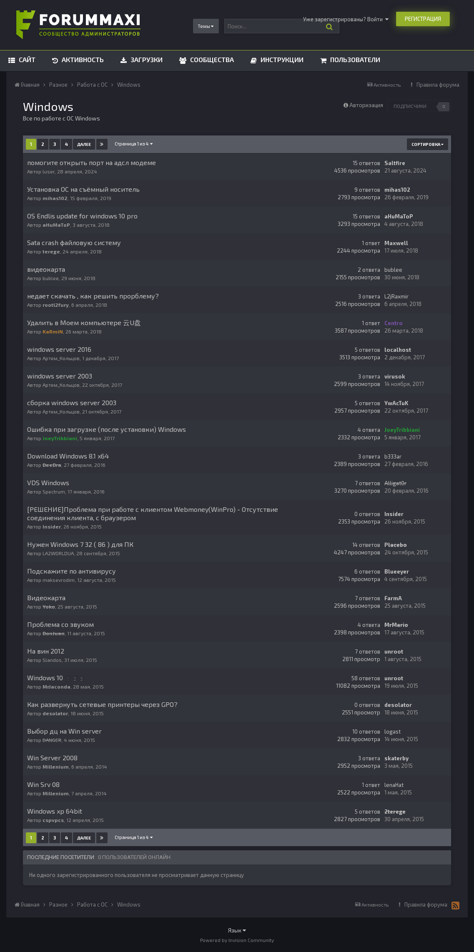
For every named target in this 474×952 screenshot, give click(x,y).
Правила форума (437, 84)
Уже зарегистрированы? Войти (346, 19)
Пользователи (354, 59)
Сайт (26, 59)
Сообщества (211, 59)
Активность (82, 59)
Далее (84, 144)
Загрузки (146, 59)
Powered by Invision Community (237, 940)
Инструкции (281, 59)
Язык (237, 930)
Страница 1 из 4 (134, 143)
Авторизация (366, 105)
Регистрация (423, 18)
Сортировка (427, 144)
